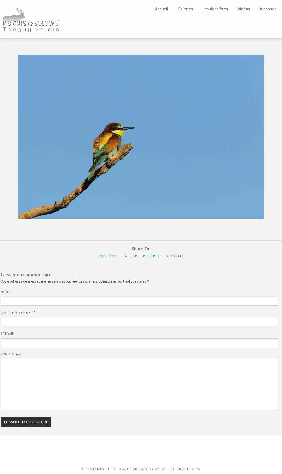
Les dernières (215, 9)
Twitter (130, 256)
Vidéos (244, 9)
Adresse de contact (18, 312)
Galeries (185, 9)
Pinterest (152, 256)
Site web (7, 333)
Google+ (175, 256)
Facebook (107, 256)
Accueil (161, 9)
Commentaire (11, 354)
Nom (5, 292)
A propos (268, 9)
